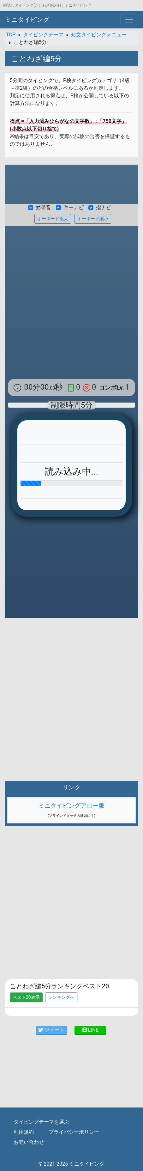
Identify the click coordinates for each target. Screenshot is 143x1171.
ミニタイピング (27, 19)
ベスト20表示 (26, 997)
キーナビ (73, 207)
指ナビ (103, 207)
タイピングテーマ (43, 35)
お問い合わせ (29, 1142)
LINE (90, 1030)
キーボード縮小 (92, 218)
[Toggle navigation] (129, 19)
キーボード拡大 (52, 218)
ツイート (51, 1030)
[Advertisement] (71, 301)
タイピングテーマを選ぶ (41, 1122)
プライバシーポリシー (74, 1132)
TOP (10, 35)
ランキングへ (61, 997)
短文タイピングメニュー (99, 35)
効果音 (43, 207)
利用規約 (24, 1132)
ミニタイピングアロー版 (71, 805)
